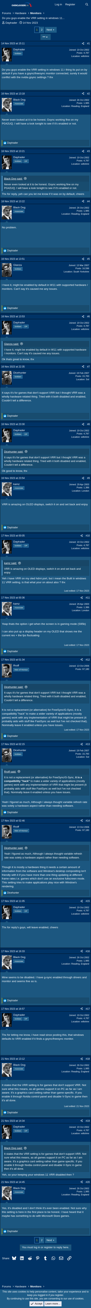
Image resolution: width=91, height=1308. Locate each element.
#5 (88, 259)
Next (49, 29)
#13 (88, 744)
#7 (88, 366)
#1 (88, 43)
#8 (88, 424)
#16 (88, 951)
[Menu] (5, 5)
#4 (88, 201)
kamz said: (10, 563)
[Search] (86, 4)
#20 (88, 1182)
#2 (88, 93)
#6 (88, 316)
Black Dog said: (13, 178)
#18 (88, 1058)
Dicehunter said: (13, 451)
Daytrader (11, 22)
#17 (88, 1008)
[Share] (83, 43)
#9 (88, 478)
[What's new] (80, 4)
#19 (88, 1120)
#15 (88, 901)
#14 (88, 820)
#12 (88, 659)
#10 (88, 535)
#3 (88, 151)
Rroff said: (10, 771)
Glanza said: (11, 343)
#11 (88, 597)
